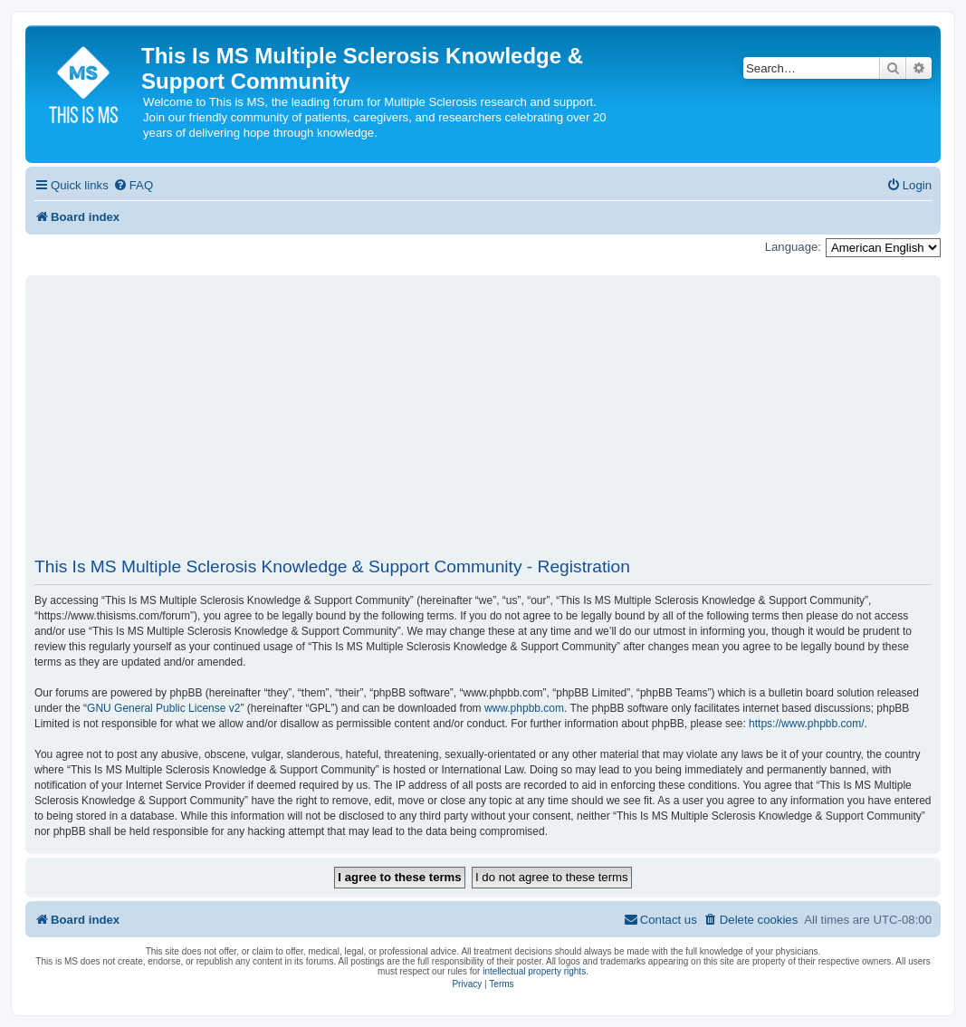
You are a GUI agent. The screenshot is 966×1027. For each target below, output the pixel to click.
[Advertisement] (483, 424)
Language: (793, 247)
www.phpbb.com (524, 708)
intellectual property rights (534, 971)
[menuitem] (133, 185)
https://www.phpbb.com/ (806, 723)
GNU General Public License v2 (163, 708)
